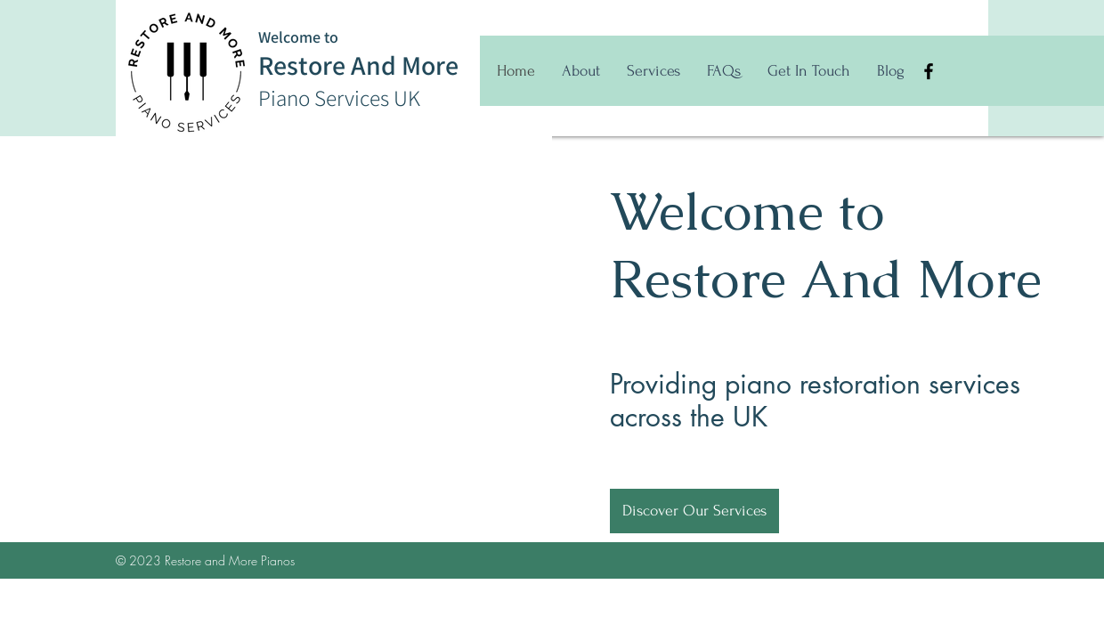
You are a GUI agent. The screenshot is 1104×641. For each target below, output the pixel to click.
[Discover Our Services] (694, 511)
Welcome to (298, 37)
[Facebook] (928, 71)
